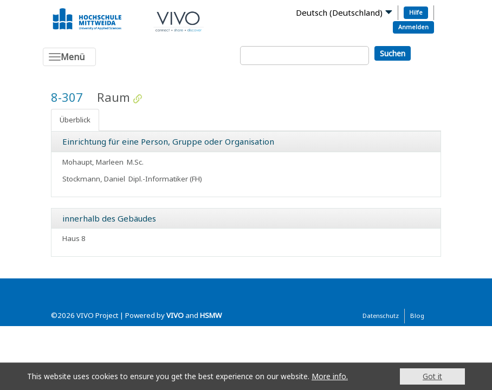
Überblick (75, 120)
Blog (417, 315)
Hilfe (416, 12)
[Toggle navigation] (69, 57)
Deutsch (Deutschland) (339, 12)
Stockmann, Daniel (93, 179)
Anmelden (413, 27)
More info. (330, 376)
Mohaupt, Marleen (93, 162)
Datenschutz (380, 315)
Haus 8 (74, 238)
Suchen (392, 53)
